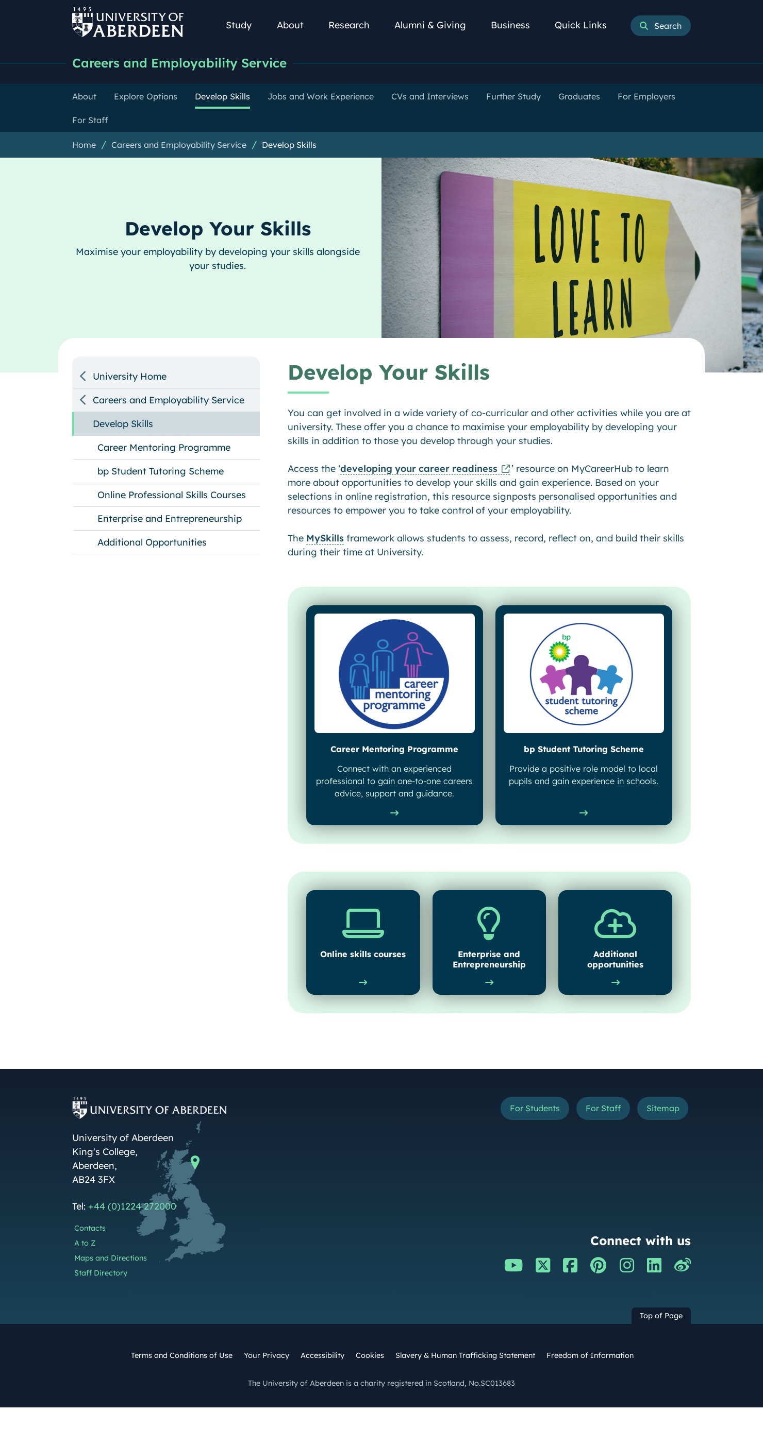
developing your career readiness (418, 469)
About (296, 25)
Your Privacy (266, 1393)
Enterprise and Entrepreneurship (169, 519)
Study (244, 25)
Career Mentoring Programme (163, 448)
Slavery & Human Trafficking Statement (465, 1393)
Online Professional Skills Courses (171, 495)
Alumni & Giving (435, 25)
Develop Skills (289, 145)
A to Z (84, 1280)
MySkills (325, 539)
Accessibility (322, 1393)
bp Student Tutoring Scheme (160, 472)
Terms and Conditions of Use (182, 1393)
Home (84, 145)
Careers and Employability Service (184, 63)
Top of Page (661, 1353)
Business (516, 25)
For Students (517, 1147)
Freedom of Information (590, 1393)
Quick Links (586, 25)
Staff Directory (100, 1310)
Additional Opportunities (152, 543)
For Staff (593, 1147)
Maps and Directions (110, 1295)
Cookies (370, 1393)
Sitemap (659, 1147)
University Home (130, 377)
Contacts (90, 1265)
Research (354, 25)
